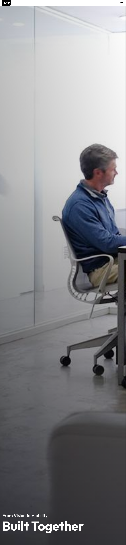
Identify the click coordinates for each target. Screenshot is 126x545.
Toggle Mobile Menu (122, 3)
